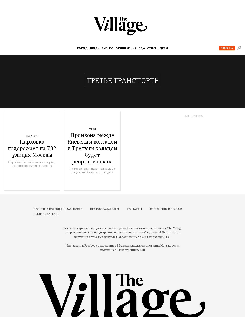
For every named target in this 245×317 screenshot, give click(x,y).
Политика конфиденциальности (58, 209)
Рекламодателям (47, 214)
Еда (142, 48)
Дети (163, 48)
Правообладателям (104, 209)
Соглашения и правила (166, 209)
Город (82, 48)
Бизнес (107, 48)
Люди (95, 48)
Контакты (134, 209)
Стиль (152, 48)
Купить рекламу (194, 116)
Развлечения (125, 48)
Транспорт (32, 136)
